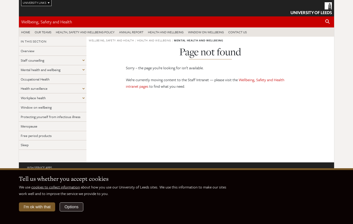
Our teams (43, 32)
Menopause (29, 126)
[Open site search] (327, 21)
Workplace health (33, 97)
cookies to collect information (55, 187)
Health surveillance (34, 88)
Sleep (25, 144)
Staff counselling (32, 60)
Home (25, 32)
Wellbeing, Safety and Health (46, 22)
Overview (27, 50)
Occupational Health (35, 79)
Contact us (237, 32)
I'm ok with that (37, 207)
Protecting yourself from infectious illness (50, 116)
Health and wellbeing (165, 32)
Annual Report (131, 32)
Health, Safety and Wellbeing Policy (85, 32)
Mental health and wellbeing (40, 69)
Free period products (36, 135)
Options (71, 207)
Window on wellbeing (206, 32)
